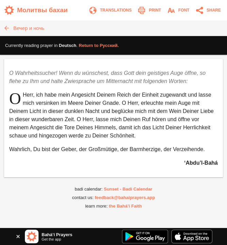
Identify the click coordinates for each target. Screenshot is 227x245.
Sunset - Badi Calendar (128, 189)
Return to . (99, 45)
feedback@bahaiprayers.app (125, 197)
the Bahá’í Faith (125, 206)
